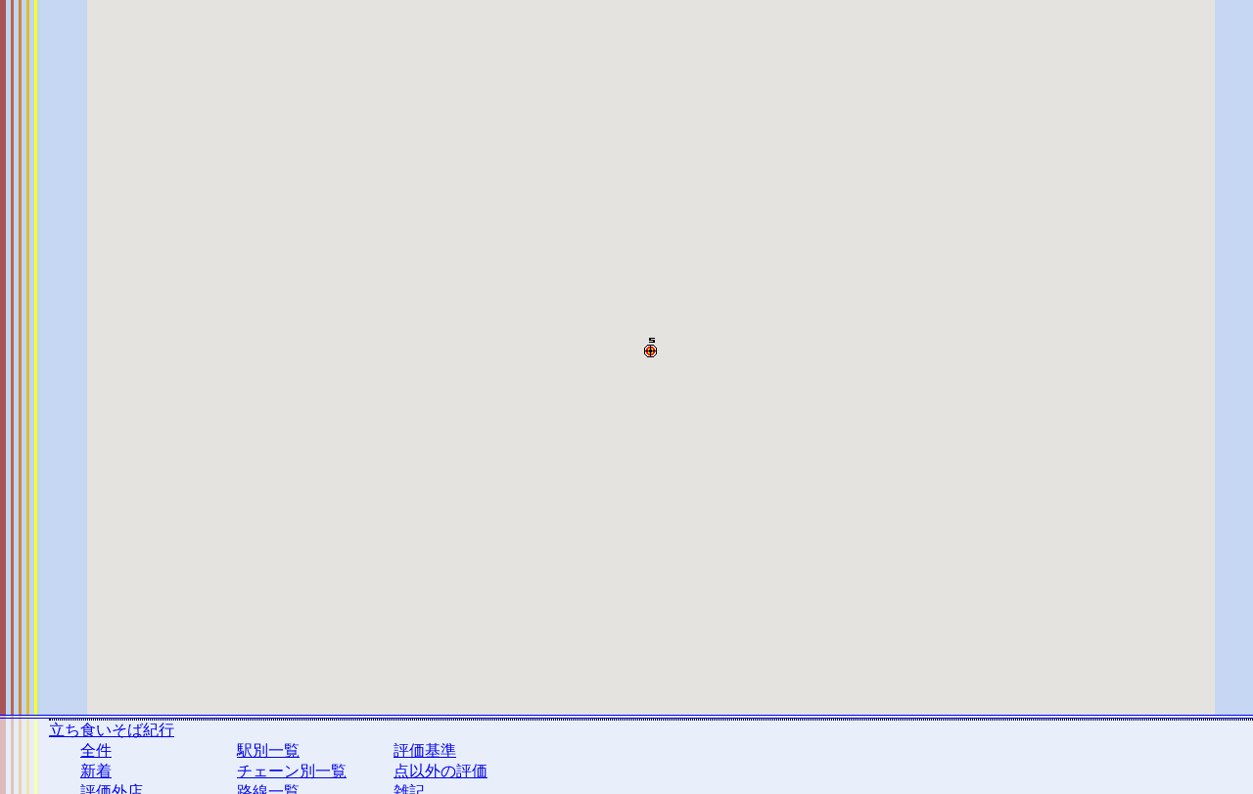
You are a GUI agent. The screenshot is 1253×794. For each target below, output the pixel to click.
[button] (650, 347)
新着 (96, 771)
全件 (96, 750)
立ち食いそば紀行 (111, 730)
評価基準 (425, 750)
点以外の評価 (440, 771)
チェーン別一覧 (292, 771)
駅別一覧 (268, 750)
